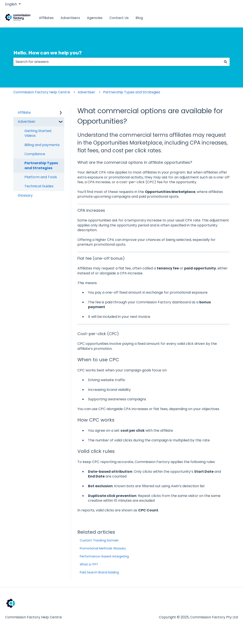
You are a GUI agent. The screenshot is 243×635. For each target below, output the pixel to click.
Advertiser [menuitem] (26, 121)
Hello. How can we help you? (47, 53)
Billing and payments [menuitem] (42, 144)
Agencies (94, 18)
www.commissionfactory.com (208, 17)
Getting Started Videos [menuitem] (37, 133)
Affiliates (46, 18)
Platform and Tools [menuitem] (40, 177)
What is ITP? (89, 564)
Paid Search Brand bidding (99, 572)
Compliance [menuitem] (34, 153)
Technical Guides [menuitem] (38, 186)
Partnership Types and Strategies (131, 92)
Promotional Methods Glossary (103, 548)
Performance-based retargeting (104, 556)
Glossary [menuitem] (25, 195)
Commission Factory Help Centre (41, 92)
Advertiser (86, 92)
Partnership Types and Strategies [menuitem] (41, 165)
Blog (139, 18)
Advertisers (70, 18)
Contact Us (119, 18)
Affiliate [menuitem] (24, 112)
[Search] (225, 62)
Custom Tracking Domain (99, 540)
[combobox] (117, 62)
